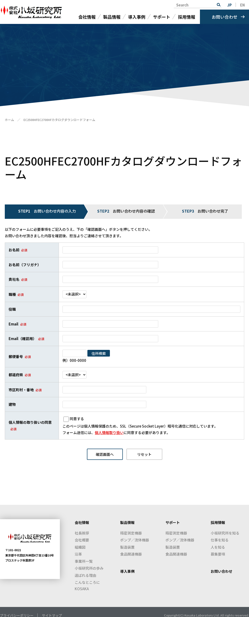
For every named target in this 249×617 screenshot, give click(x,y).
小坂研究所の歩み (89, 568)
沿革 (78, 553)
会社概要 (82, 539)
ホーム (9, 119)
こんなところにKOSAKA (87, 585)
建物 (12, 404)
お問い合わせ (225, 17)
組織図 (80, 547)
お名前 (14, 249)
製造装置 (127, 547)
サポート (161, 17)
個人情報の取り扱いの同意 (30, 422)
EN (242, 4)
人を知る (218, 547)
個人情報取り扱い (109, 432)
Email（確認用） (22, 338)
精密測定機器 (131, 532)
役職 (12, 309)
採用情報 (186, 17)
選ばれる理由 (85, 575)
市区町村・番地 (21, 389)
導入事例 (136, 17)
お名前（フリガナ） (25, 264)
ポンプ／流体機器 (134, 539)
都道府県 (16, 374)
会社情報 (87, 17)
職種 (12, 294)
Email (13, 323)
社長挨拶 (82, 532)
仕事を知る (220, 539)
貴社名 (14, 279)
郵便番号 (16, 356)
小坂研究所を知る (225, 532)
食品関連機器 (131, 553)
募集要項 (218, 553)
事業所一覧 (84, 561)
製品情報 (111, 17)
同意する (77, 418)
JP (229, 4)
